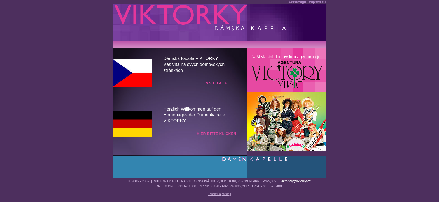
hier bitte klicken (216, 134)
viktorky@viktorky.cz (296, 181)
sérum (226, 194)
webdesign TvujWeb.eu (307, 2)
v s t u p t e (216, 83)
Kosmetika (214, 194)
